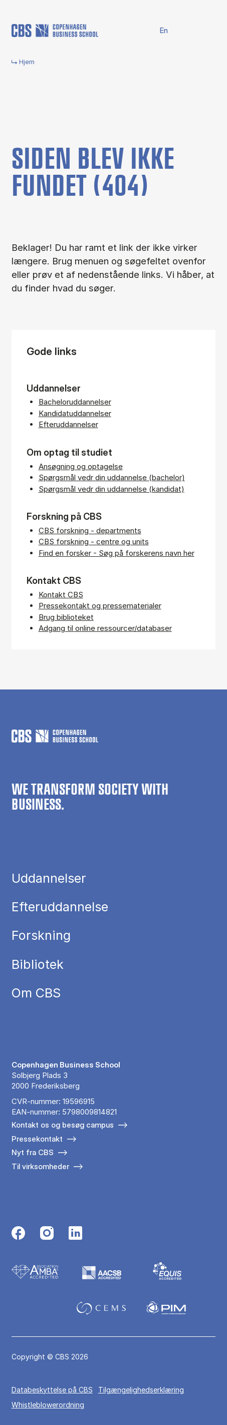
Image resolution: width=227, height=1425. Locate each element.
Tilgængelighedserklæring (141, 1389)
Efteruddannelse (60, 907)
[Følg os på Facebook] (18, 1234)
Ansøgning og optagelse (81, 466)
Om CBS (36, 993)
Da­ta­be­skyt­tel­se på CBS (52, 1389)
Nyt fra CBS (33, 1152)
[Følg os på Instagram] (47, 1234)
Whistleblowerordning (48, 1404)
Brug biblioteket (66, 617)
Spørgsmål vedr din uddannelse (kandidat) (111, 489)
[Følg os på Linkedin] (75, 1234)
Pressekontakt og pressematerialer (100, 605)
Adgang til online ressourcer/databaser (105, 628)
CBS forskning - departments (90, 530)
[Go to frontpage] (55, 30)
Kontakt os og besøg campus (63, 1125)
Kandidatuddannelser (75, 413)
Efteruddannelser (68, 424)
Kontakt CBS (61, 594)
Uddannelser (49, 878)
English (157, 31)
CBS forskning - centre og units (94, 541)
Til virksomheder (40, 1166)
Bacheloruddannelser (75, 402)
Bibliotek (38, 964)
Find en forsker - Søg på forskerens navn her (116, 553)
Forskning (41, 935)
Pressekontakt (37, 1139)
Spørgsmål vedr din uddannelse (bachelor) (112, 477)
